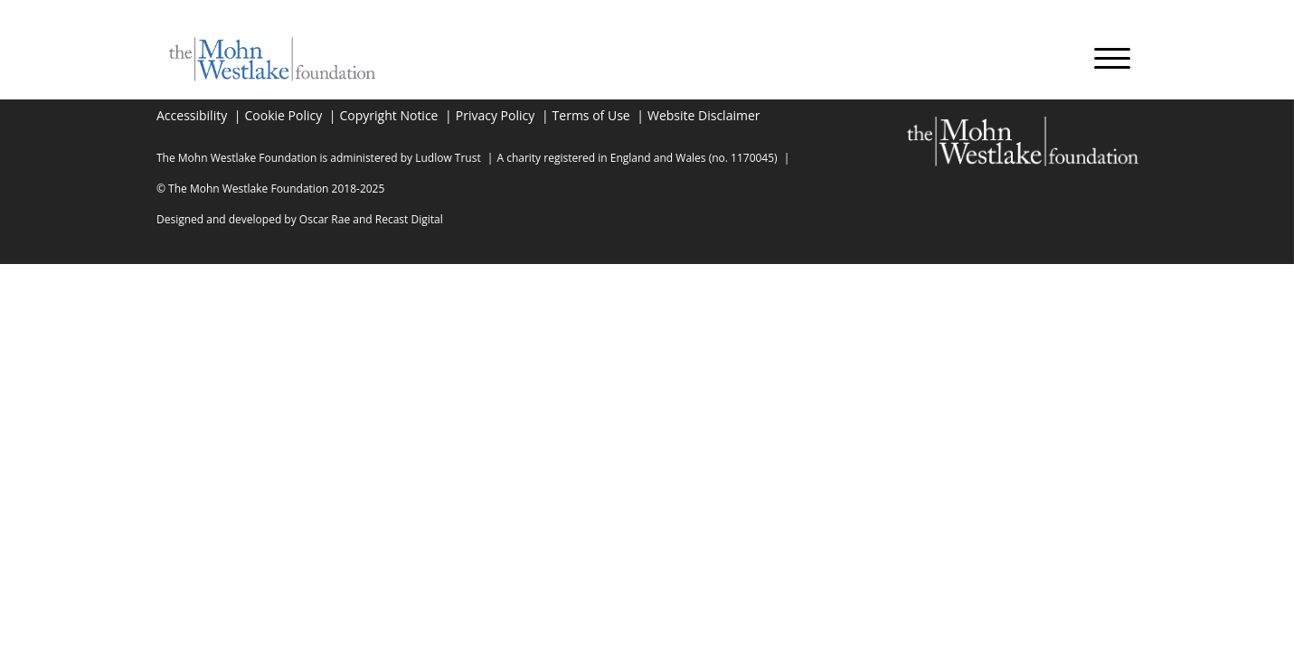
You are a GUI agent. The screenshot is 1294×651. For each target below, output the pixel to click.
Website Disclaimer (703, 115)
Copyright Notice (389, 115)
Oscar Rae (324, 219)
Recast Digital (409, 219)
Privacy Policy (495, 115)
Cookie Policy (284, 115)
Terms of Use (591, 115)
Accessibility (191, 115)
